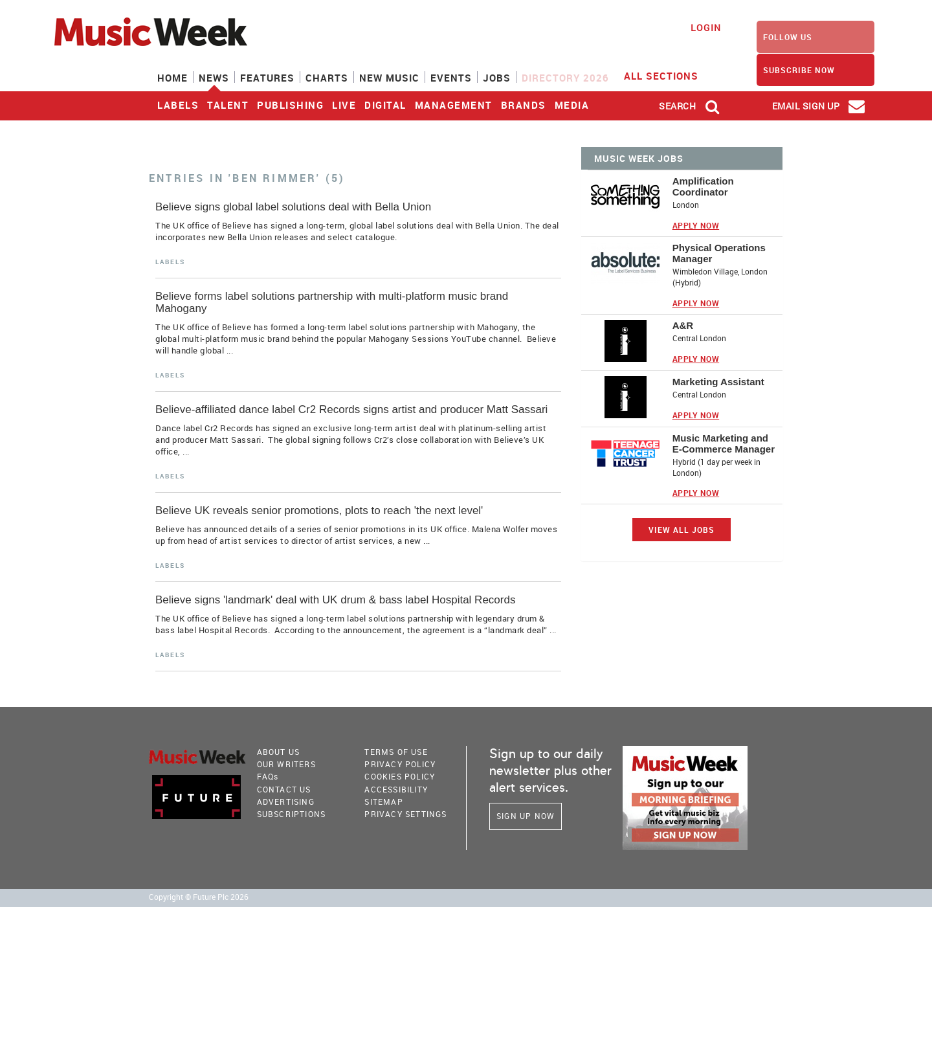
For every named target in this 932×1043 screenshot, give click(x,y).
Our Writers (286, 764)
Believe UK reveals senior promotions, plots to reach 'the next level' (319, 510)
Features (267, 77)
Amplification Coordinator (703, 186)
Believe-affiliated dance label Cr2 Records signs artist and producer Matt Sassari (351, 409)
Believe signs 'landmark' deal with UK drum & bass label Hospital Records (335, 600)
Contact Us (284, 789)
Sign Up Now (525, 816)
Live (344, 104)
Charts (326, 77)
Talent (228, 104)
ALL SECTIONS (669, 75)
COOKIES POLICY (399, 776)
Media (572, 104)
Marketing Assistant (718, 381)
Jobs (497, 77)
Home (172, 77)
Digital (385, 104)
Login (706, 27)
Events (451, 77)
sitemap (383, 801)
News (214, 77)
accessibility (396, 789)
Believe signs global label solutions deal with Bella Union (293, 207)
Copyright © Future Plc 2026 (199, 897)
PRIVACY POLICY (400, 764)
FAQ (268, 776)
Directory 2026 (565, 77)
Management (454, 104)
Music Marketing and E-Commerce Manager (723, 443)
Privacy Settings (405, 814)
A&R (683, 325)
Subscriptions (291, 814)
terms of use (395, 751)
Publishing (290, 104)
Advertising (286, 801)
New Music (389, 77)
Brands (523, 104)
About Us (278, 751)
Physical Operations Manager (719, 253)
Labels (178, 104)
